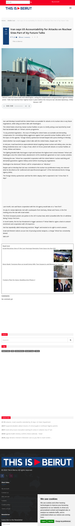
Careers (4, 501)
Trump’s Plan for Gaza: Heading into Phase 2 (19, 280)
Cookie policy (6, 505)
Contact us (5, 493)
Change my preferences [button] (62, 521)
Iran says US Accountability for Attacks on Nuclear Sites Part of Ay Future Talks (41, 31)
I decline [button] (50, 521)
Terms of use (6, 509)
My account (55, 2)
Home (4, 21)
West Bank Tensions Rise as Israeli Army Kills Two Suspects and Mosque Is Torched (33, 264)
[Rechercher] (70, 340)
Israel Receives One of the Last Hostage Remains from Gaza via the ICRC (29, 248)
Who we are (5, 497)
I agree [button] (43, 521)
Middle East (11, 21)
